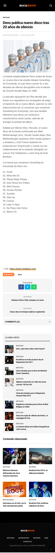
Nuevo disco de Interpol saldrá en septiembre (27, 312)
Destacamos (8, 500)
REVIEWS (37, 538)
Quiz (46, 538)
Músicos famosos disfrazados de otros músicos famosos (11, 473)
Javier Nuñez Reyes (10, 35)
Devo (20, 275)
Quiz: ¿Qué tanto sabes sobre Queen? (30, 349)
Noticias (6, 17)
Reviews (32, 467)
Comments (12, 322)
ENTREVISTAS (23, 538)
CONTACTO (27, 541)
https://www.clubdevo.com (23, 269)
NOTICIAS (10, 538)
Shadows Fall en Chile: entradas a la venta (27, 300)
